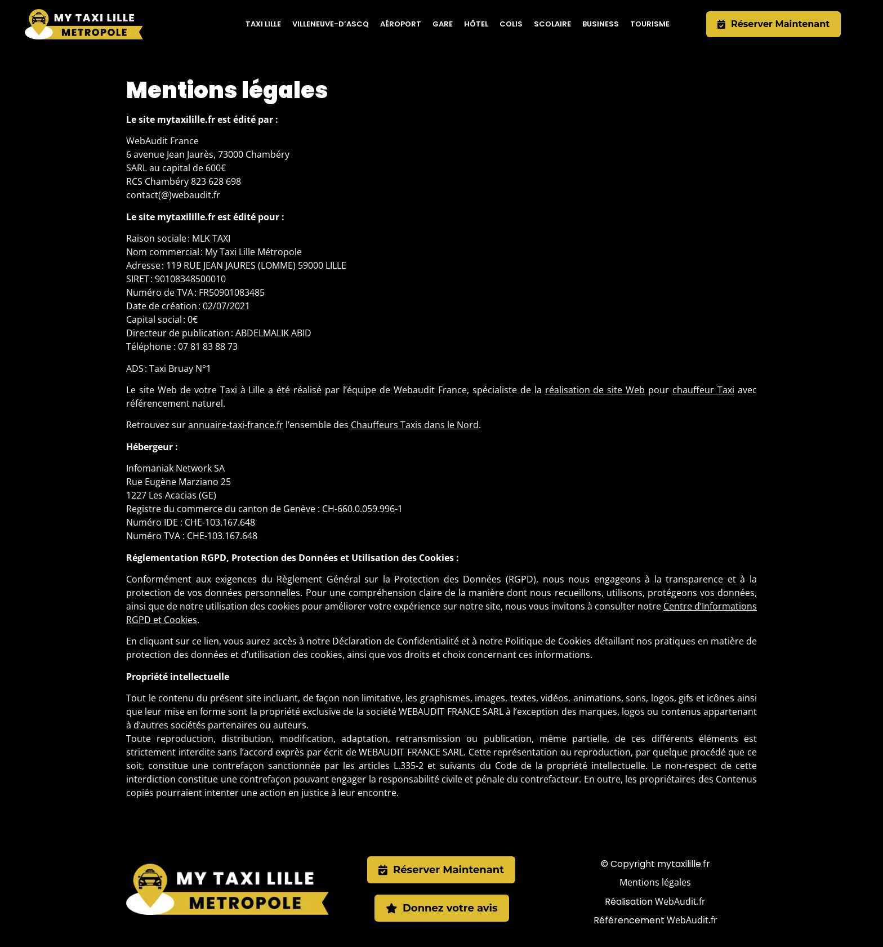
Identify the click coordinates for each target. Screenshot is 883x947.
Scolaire (552, 24)
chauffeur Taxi (703, 390)
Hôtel (476, 24)
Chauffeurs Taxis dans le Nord (415, 425)
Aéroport (400, 24)
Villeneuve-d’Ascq (330, 24)
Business (600, 24)
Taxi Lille (263, 24)
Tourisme (650, 24)
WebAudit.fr (680, 901)
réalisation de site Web (595, 390)
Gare (442, 24)
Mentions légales (655, 882)
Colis (511, 24)
